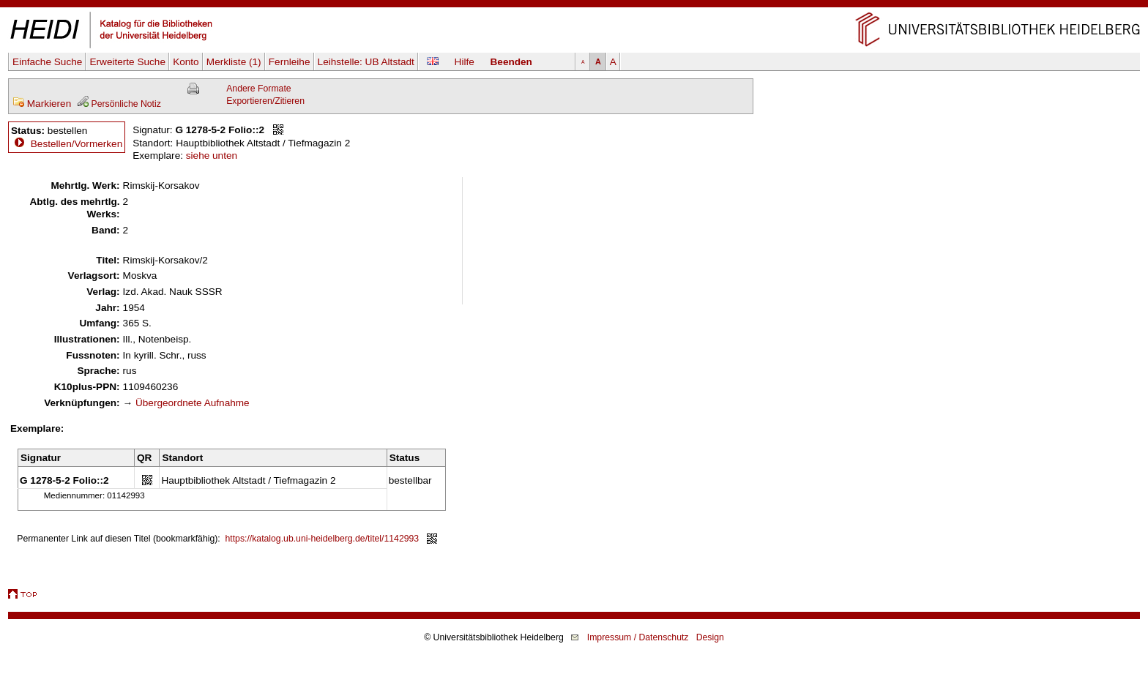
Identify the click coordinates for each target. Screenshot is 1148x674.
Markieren (41, 103)
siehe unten (211, 155)
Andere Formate (258, 88)
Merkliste (233, 61)
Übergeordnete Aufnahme (192, 402)
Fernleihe (289, 61)
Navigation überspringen (574, 6)
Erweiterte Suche (127, 61)
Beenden (511, 61)
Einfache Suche (47, 61)
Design (710, 637)
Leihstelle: (366, 61)
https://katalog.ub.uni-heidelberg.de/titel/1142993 (322, 538)
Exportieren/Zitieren (265, 101)
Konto (186, 61)
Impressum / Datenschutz (638, 637)
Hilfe (464, 61)
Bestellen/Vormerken (76, 143)
